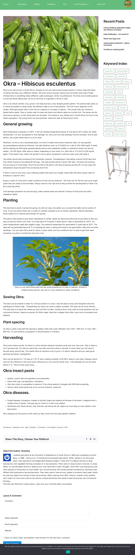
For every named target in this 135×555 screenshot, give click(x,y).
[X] (90, 439)
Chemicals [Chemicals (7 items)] (121, 76)
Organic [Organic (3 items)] (108, 113)
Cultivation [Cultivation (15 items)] (108, 87)
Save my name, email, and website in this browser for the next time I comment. (37, 538)
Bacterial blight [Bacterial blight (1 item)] (122, 71)
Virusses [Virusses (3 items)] (108, 134)
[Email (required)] (46, 524)
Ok (68, 552)
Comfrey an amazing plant (114, 49)
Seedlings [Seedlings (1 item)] (120, 123)
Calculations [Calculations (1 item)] (109, 76)
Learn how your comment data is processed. (54, 484)
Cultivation (32, 427)
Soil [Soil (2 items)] (129, 123)
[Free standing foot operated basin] (118, 140)
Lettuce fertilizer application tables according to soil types (117, 29)
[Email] (94, 439)
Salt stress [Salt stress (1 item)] (108, 123)
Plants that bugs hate (112, 39)
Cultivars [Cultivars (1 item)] (127, 81)
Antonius (8, 427)
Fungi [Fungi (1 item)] (119, 92)
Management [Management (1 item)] (120, 102)
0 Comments (41, 427)
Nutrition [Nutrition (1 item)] (123, 108)
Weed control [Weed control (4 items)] (119, 134)
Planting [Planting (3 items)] (108, 118)
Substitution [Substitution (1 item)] (109, 129)
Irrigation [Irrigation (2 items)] (108, 102)
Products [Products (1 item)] (118, 118)
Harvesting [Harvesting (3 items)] (109, 97)
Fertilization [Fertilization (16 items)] (109, 92)
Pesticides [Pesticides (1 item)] (118, 113)
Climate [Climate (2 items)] (107, 81)
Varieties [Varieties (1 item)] (121, 129)
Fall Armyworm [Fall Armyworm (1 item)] (122, 87)
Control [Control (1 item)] (117, 81)
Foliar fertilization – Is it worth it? (116, 34)
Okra (22, 427)
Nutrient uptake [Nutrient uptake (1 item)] (110, 108)
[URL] (46, 530)
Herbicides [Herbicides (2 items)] (120, 97)
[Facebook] (87, 439)
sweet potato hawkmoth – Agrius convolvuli (117, 44)
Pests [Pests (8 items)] (128, 113)
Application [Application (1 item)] (109, 71)
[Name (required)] (46, 518)
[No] (132, 549)
